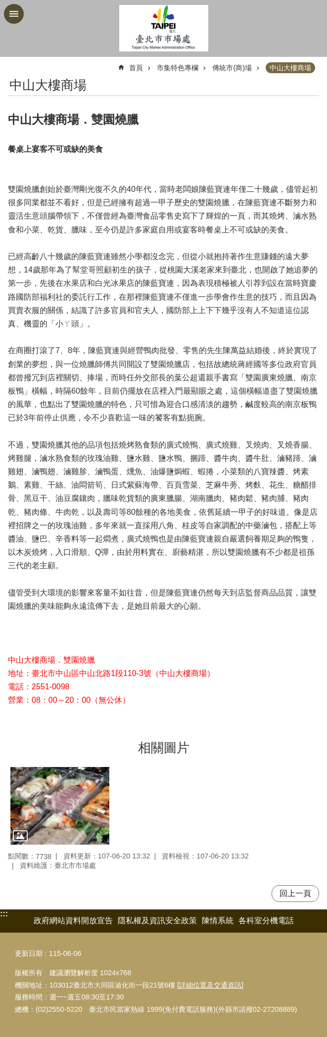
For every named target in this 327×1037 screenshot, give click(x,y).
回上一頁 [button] (295, 893)
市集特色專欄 (177, 68)
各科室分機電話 (266, 920)
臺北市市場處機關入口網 (163, 28)
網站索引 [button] (14, 14)
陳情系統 (218, 920)
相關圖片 (163, 748)
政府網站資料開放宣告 (73, 920)
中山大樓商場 (290, 68)
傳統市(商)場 (232, 68)
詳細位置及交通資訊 (210, 985)
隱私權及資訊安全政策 (157, 920)
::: (4, 913)
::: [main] (14, 63)
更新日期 (29, 953)
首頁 (136, 68)
